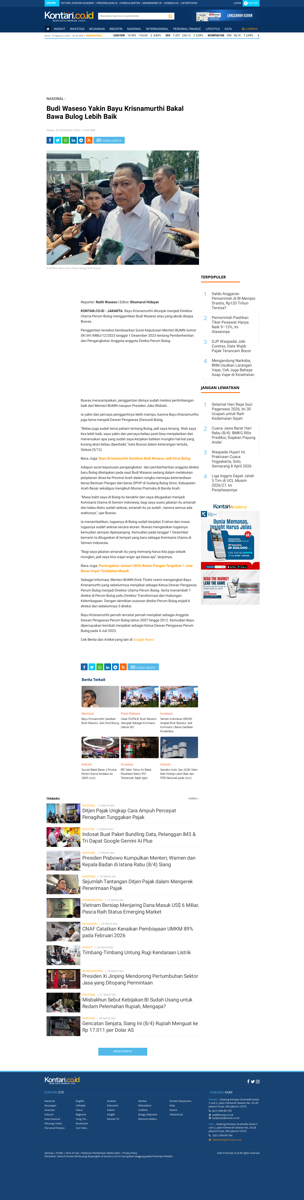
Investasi (77, 29)
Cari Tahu (81, 1128)
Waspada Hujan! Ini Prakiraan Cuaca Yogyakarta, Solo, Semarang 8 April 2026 (231, 459)
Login (237, 3)
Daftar (253, 3)
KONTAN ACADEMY (83, 3)
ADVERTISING (189, 3)
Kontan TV (113, 1119)
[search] (132, 16)
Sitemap (49, 1153)
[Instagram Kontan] (258, 1081)
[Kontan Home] (48, 29)
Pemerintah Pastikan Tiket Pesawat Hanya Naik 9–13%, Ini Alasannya (230, 324)
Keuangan (97, 29)
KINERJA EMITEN (130, 3)
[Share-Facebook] (50, 140)
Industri (115, 29)
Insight (87, 947)
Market (142, 1101)
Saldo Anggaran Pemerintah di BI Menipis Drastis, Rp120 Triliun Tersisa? (233, 300)
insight (59, 29)
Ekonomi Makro (147, 1119)
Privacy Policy (130, 1153)
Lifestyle (213, 29)
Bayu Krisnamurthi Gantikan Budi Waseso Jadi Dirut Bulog (144, 458)
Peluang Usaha (53, 1123)
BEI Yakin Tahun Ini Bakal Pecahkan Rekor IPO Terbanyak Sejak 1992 (136, 773)
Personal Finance (187, 29)
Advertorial (176, 1114)
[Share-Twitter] (57, 140)
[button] (170, 16)
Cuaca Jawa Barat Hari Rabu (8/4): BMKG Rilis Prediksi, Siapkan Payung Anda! (233, 435)
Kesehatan (82, 1123)
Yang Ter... (82, 1119)
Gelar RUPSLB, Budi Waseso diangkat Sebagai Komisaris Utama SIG (139, 723)
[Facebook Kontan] (248, 1081)
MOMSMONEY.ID (152, 3)
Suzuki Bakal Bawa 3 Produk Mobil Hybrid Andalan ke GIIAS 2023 (99, 773)
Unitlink (143, 1110)
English (80, 1101)
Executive (112, 1105)
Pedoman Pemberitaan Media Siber (100, 1153)
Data (228, 29)
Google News (143, 639)
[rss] (89, 140)
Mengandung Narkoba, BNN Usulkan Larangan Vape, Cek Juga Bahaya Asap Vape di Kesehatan (233, 367)
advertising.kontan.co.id (225, 1139)
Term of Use (72, 1153)
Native (173, 1110)
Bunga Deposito (147, 1114)
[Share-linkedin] (73, 140)
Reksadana (144, 1105)
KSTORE (65, 3)
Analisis (111, 1101)
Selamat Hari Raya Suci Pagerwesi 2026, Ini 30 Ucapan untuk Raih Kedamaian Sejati (232, 411)
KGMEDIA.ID (172, 3)
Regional (81, 1114)
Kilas (172, 1105)
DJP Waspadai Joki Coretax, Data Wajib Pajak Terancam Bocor (231, 346)
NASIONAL (55, 99)
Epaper (51, 3)
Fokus (79, 1110)
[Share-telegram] (81, 140)
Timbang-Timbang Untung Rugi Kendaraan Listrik (136, 952)
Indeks (193, 798)
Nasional (134, 29)
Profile (59, 1153)
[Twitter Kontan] (253, 1081)
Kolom (111, 1110)
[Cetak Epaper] (224, 20)
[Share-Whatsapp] (65, 140)
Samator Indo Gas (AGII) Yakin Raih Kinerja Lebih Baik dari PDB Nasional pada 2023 (178, 773)
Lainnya (250, 29)
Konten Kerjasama (180, 1101)
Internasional (157, 29)
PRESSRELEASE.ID (107, 3)
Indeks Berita (122, 1051)
